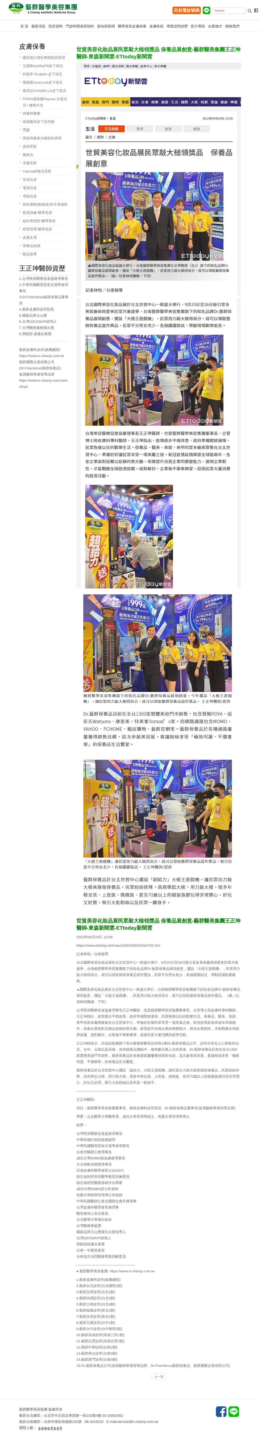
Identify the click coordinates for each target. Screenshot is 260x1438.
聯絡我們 (232, 26)
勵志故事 (30, 254)
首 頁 (24, 26)
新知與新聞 (106, 26)
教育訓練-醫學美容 (37, 213)
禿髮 (26, 130)
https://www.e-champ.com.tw (132, 1271)
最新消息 (38, 26)
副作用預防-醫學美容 (39, 221)
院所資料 (56, 26)
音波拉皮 (30, 179)
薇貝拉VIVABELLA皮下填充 (44, 91)
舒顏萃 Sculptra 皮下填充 (42, 74)
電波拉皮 (30, 188)
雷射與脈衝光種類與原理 (42, 138)
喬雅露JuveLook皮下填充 (43, 82)
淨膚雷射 (30, 163)
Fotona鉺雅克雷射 (37, 171)
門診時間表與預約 (80, 26)
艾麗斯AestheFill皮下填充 (43, 66)
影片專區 (198, 26)
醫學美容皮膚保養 (132, 26)
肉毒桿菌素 (31, 113)
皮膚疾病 (156, 26)
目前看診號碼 (186, 10)
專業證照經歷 (177, 26)
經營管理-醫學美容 (37, 229)
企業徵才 (215, 26)
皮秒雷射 (30, 146)
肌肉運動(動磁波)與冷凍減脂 (45, 204)
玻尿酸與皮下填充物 (39, 122)
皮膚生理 (30, 237)
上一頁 (158, 1376)
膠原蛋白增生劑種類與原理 (44, 58)
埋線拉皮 (30, 196)
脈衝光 (28, 155)
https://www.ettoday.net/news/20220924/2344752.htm (118, 945)
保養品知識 (31, 246)
